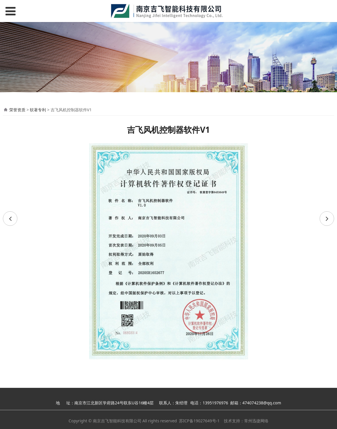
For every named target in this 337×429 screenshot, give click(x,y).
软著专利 (38, 109)
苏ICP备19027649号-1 (199, 420)
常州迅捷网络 (256, 420)
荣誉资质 (17, 109)
